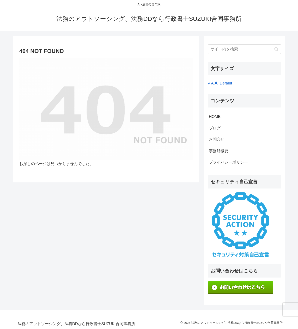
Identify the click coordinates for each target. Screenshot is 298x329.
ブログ (215, 128)
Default (226, 83)
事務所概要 (218, 151)
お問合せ (216, 139)
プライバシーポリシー (228, 162)
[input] (244, 49)
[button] (276, 49)
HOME (215, 116)
